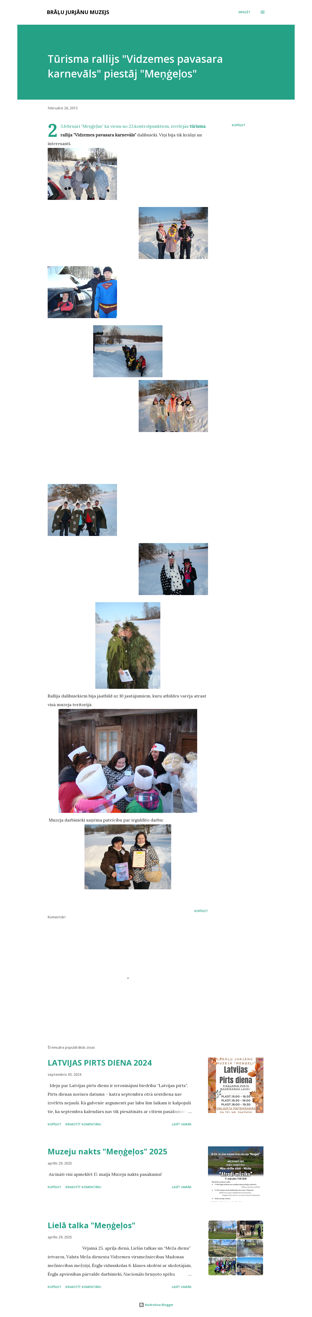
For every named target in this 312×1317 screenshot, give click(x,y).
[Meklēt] (244, 12)
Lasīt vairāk (182, 1124)
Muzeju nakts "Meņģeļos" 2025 (107, 1151)
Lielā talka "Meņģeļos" (91, 1225)
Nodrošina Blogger (156, 1305)
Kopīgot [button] (238, 125)
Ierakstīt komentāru (83, 1124)
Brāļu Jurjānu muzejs (78, 12)
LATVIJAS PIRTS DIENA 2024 (100, 1062)
